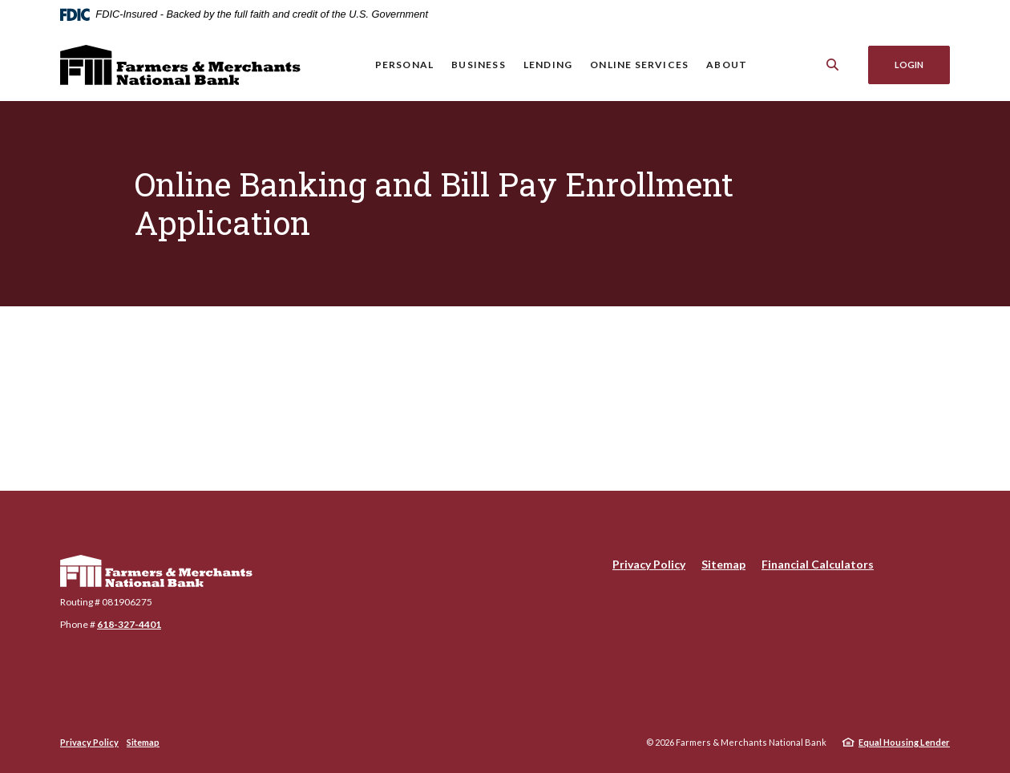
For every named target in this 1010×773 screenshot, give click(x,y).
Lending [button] (547, 65)
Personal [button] (404, 65)
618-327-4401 (129, 624)
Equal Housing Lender (904, 742)
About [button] (726, 65)
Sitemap (723, 564)
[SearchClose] (833, 64)
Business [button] (478, 65)
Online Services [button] (639, 65)
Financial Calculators (818, 564)
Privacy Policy (648, 564)
